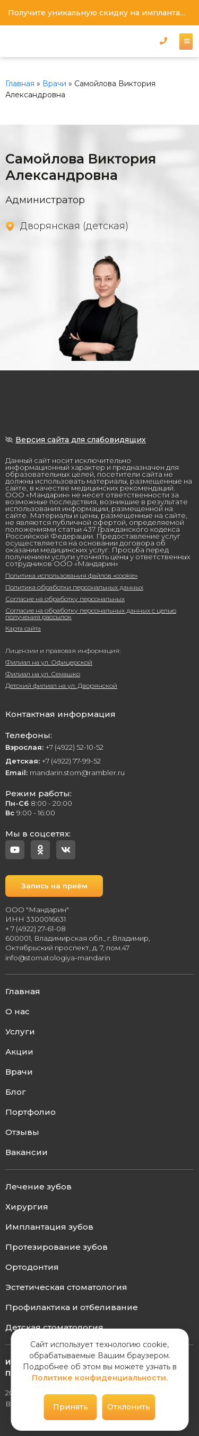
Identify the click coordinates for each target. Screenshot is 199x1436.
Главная (19, 83)
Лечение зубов (38, 1186)
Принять (70, 1407)
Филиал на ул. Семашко (42, 674)
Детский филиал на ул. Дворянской (61, 685)
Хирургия (26, 1207)
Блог (15, 1092)
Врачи (54, 83)
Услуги (20, 1031)
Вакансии (26, 1152)
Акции (19, 1052)
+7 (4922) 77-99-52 (53, 761)
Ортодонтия (32, 1267)
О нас (17, 1011)
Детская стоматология (54, 1327)
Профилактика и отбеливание (71, 1307)
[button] (163, 40)
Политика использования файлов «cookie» (71, 575)
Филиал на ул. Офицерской (48, 662)
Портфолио (30, 1112)
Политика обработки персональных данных (74, 587)
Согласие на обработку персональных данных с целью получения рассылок (90, 613)
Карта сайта (23, 628)
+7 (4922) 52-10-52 (54, 747)
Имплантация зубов (49, 1227)
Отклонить (128, 1407)
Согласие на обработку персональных (65, 599)
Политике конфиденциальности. (100, 1378)
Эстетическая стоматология (66, 1287)
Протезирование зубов (56, 1247)
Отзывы (22, 1132)
